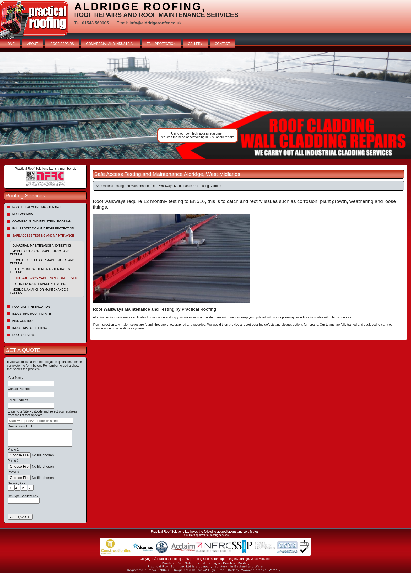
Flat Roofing (22, 214)
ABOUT (32, 44)
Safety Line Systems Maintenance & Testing (40, 270)
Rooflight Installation (31, 306)
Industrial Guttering (29, 327)
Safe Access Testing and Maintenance (43, 235)
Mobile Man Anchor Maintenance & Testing (39, 291)
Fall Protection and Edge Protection (43, 228)
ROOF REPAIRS (62, 44)
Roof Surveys (23, 334)
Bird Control (23, 320)
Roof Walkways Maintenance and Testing (46, 278)
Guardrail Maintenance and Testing (42, 245)
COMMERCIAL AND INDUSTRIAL (110, 44)
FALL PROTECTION (161, 44)
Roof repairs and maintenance (37, 207)
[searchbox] (40, 421)
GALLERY (195, 44)
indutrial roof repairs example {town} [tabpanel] (205, 105)
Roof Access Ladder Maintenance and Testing (42, 262)
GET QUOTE (20, 517)
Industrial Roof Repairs (32, 313)
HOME (10, 44)
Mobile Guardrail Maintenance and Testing (39, 253)
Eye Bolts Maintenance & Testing (39, 283)
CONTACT (222, 44)
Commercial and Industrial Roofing (41, 221)
